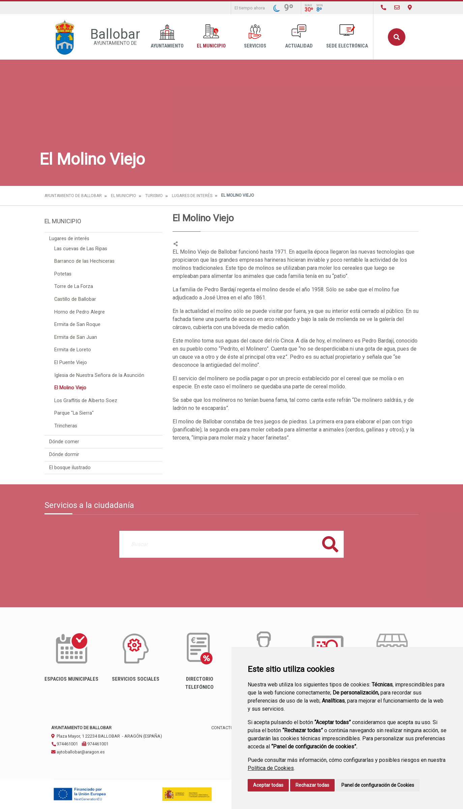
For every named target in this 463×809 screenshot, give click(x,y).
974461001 (64, 743)
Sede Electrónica (347, 36)
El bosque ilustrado (70, 468)
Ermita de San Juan (75, 337)
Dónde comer (64, 442)
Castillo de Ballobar (75, 299)
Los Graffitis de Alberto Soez (85, 400)
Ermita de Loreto (72, 350)
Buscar (396, 37)
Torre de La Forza (73, 286)
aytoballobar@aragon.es (78, 751)
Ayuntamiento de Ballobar (73, 195)
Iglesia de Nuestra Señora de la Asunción (99, 375)
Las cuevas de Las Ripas (80, 249)
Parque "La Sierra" (74, 413)
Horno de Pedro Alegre (79, 312)
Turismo (154, 195)
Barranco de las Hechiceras (84, 261)
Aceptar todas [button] (268, 785)
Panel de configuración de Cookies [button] (377, 785)
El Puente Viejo (70, 362)
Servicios (255, 36)
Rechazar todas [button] (312, 785)
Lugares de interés (192, 195)
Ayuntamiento (167, 36)
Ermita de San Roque (77, 324)
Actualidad (299, 36)
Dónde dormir (64, 454)
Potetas (62, 274)
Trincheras (65, 426)
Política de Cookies (271, 768)
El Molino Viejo (70, 388)
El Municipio (211, 36)
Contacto (222, 727)
